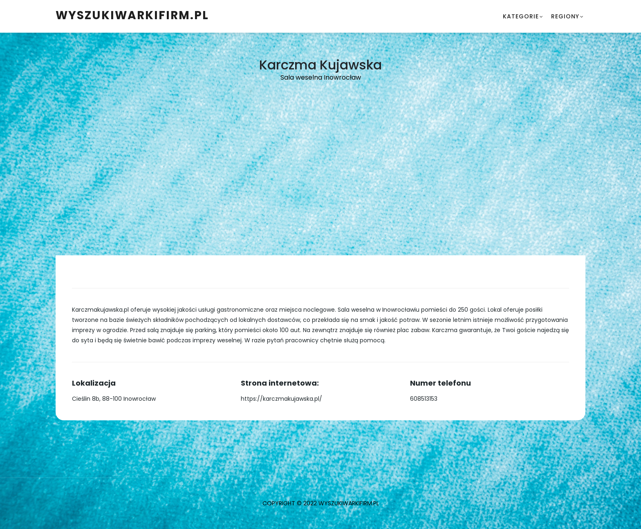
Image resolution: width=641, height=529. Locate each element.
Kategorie (521, 16)
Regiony (565, 16)
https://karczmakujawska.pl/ (281, 399)
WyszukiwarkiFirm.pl (132, 15)
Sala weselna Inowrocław (320, 77)
